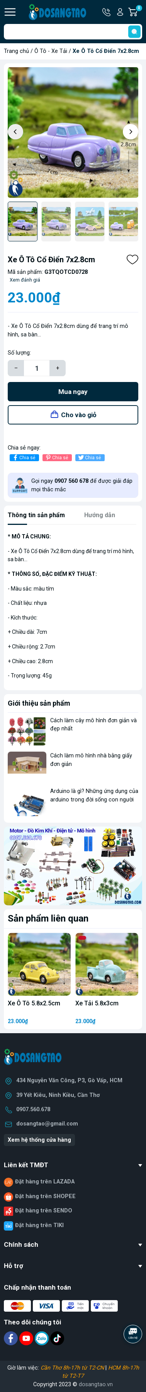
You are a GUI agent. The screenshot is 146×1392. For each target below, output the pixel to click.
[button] (130, 131)
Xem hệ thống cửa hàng (39, 1140)
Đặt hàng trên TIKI (39, 1225)
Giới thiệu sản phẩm (39, 703)
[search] (134, 31)
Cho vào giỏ (79, 415)
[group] (73, 132)
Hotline (107, 12)
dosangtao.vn (96, 1384)
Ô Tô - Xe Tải (50, 51)
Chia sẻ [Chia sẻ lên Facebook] (23, 457)
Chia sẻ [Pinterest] (56, 457)
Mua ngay (73, 392)
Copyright (46, 1384)
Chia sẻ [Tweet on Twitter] (89, 457)
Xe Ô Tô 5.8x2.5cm (34, 1003)
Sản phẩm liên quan (48, 918)
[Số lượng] (37, 368)
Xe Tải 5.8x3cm (97, 1003)
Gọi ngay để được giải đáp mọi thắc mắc (81, 485)
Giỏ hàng (138, 12)
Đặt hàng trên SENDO (43, 1210)
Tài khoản (120, 12)
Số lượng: (19, 353)
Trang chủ (16, 51)
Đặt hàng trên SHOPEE (45, 1196)
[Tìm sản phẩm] (73, 31)
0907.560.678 (33, 1109)
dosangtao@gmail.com (47, 1123)
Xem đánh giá (25, 280)
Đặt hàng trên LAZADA (45, 1181)
